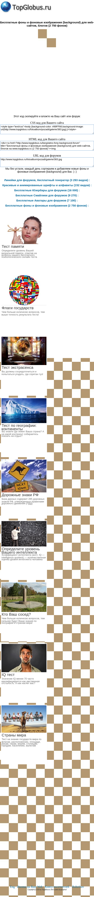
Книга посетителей (57, 886)
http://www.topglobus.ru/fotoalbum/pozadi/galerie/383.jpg (47, 162)
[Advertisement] (47, 79)
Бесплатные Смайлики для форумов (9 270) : (47, 195)
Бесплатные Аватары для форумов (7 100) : (47, 200)
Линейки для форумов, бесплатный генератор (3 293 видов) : (47, 180)
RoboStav (78, 886)
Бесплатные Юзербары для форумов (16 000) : (47, 190)
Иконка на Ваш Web (30, 886)
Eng (12, 886)
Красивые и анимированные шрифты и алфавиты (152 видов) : (47, 185)
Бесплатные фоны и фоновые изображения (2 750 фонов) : (47, 205)
